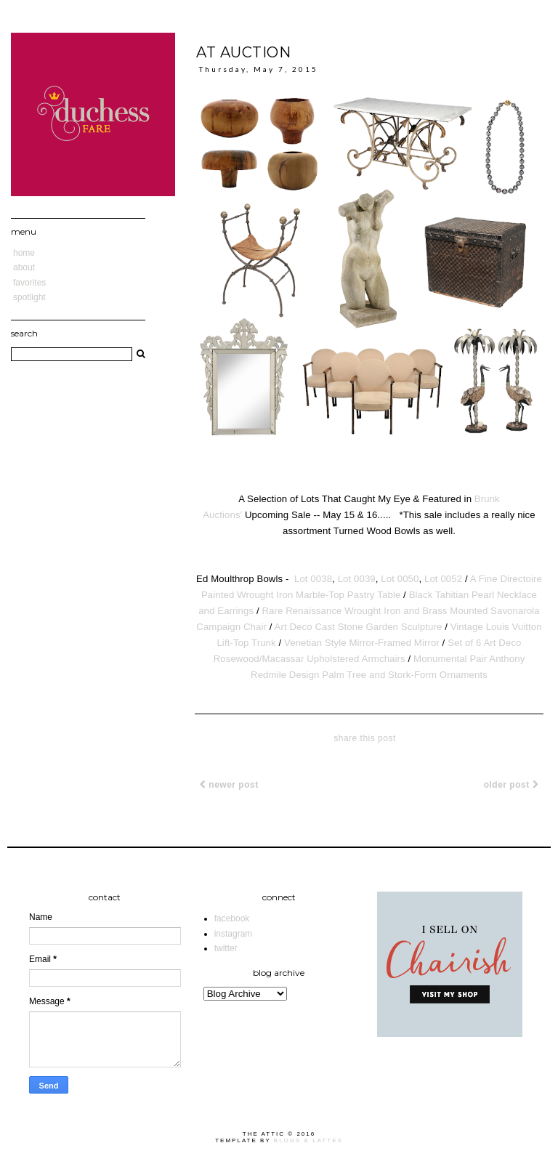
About (24, 267)
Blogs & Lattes (308, 1140)
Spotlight (29, 297)
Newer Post (229, 785)
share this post (364, 738)
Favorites (29, 283)
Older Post (511, 785)
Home (24, 253)
